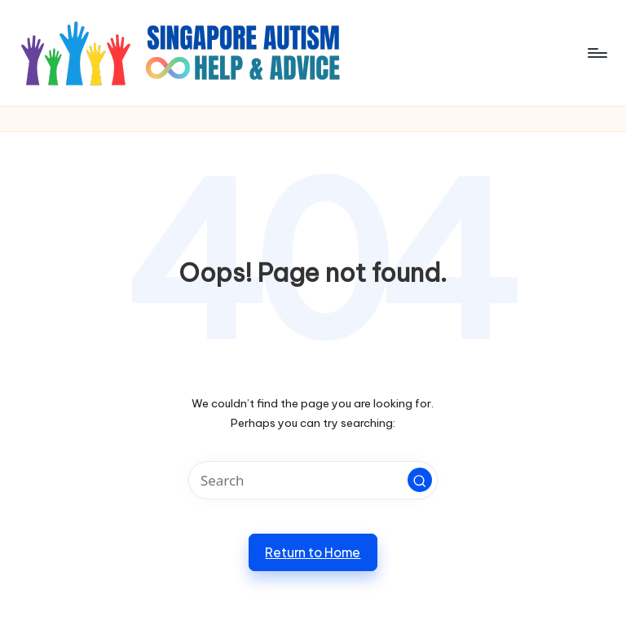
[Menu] (596, 53)
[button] (420, 480)
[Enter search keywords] (312, 480)
